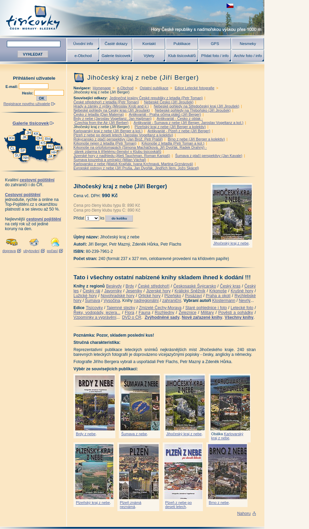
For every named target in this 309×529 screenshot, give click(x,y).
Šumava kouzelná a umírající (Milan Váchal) (109, 160)
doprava (9, 251)
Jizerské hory (158, 291)
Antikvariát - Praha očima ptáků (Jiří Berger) (165, 114)
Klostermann (223, 300)
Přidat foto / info (215, 56)
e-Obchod (83, 56)
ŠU (17, 155)
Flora (129, 312)
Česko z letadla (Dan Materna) (98, 114)
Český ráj (91, 291)
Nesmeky (248, 44)
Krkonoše (218, 291)
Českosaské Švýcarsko (194, 286)
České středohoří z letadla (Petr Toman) (106, 102)
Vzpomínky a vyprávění (94, 317)
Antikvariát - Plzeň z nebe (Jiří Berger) (179, 131)
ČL (12, 148)
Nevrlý (244, 300)
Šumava (92, 300)
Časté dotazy (116, 44)
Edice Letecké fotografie (195, 88)
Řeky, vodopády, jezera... (97, 312)
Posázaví (193, 295)
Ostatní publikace (154, 88)
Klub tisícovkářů (182, 56)
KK (36, 134)
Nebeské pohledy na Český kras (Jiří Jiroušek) (111, 110)
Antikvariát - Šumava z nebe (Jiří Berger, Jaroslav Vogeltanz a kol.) (188, 123)
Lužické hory (85, 295)
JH (28, 133)
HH (54, 152)
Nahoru (244, 513)
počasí (52, 251)
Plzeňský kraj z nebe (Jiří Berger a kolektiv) (170, 127)
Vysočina (111, 300)
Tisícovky (94, 307)
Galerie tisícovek (116, 56)
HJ (50, 146)
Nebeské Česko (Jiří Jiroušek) (168, 102)
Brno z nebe (219, 502)
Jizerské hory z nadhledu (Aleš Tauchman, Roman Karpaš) (121, 156)
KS (43, 143)
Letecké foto (242, 307)
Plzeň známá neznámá (130, 504)
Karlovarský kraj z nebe (227, 436)
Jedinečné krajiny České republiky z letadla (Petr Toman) (156, 98)
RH (47, 139)
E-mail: (12, 87)
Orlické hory (149, 295)
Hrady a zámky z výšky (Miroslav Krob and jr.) (111, 106)
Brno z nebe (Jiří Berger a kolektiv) (196, 139)
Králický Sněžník (190, 291)
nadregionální (146, 300)
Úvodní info (83, 44)
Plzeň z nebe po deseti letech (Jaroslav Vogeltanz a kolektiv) (123, 135)
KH (11, 138)
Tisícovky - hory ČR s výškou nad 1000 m (132, 17)
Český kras (230, 286)
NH (26, 158)
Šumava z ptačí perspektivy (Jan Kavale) (208, 156)
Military (207, 312)
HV (39, 148)
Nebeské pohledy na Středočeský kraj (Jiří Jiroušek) (196, 106)
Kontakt (149, 44)
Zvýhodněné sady (162, 317)
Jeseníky (134, 291)
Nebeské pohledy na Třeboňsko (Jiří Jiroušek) (192, 110)
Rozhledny (164, 312)
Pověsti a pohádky (235, 312)
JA (50, 156)
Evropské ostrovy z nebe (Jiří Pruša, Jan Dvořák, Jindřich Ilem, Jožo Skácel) (136, 168)
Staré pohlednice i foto (206, 307)
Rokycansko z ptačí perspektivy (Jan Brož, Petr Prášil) (118, 139)
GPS (215, 44)
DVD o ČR (131, 317)
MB (57, 148)
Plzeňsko (172, 295)
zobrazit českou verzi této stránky (230, 5)
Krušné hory (242, 291)
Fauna (144, 312)
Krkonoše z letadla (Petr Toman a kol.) (172, 143)
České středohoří (154, 286)
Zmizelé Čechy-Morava (160, 307)
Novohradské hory (117, 295)
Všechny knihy (239, 317)
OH (39, 138)
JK (24, 137)
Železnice (187, 312)
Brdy (130, 286)
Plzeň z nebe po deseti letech (178, 504)
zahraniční (171, 300)
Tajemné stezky (120, 307)
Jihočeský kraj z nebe (231, 243)
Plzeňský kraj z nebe (93, 502)
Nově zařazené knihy (202, 317)
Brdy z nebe (86, 434)
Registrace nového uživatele (26, 104)
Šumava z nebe (134, 434)
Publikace (181, 44)
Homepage (102, 88)
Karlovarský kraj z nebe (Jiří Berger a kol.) (107, 131)
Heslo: (28, 93)
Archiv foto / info (248, 56)
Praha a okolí (218, 295)
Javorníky (113, 291)
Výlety (149, 56)
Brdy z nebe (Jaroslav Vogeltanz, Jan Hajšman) (112, 118)
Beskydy (114, 286)
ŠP (22, 150)
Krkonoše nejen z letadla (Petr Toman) (104, 143)
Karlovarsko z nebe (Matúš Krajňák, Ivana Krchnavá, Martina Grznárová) (133, 164)
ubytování (31, 251)
